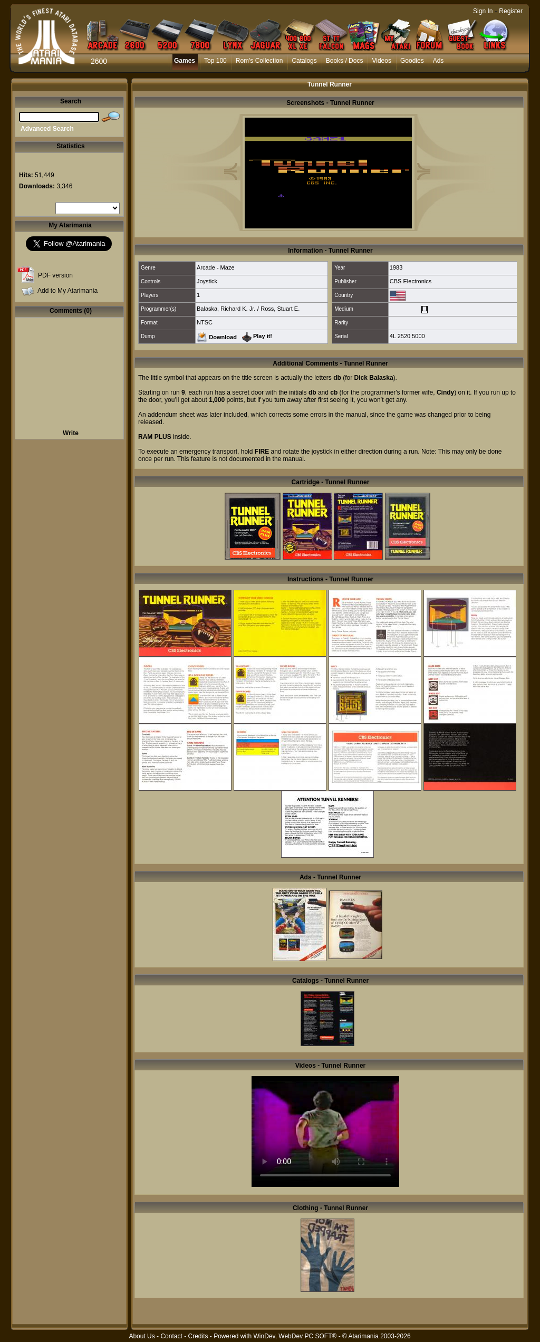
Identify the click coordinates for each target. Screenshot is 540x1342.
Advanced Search (47, 128)
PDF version (55, 275)
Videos (381, 60)
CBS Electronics (410, 281)
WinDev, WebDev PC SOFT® (295, 1336)
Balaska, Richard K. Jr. (226, 308)
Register (511, 11)
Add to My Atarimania (67, 290)
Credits (198, 1336)
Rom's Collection (259, 60)
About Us (142, 1336)
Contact (171, 1336)
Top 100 (215, 60)
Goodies (412, 60)
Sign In (483, 11)
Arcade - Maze (216, 267)
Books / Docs (344, 60)
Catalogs (304, 60)
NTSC (205, 322)
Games (184, 60)
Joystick (207, 281)
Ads (438, 60)
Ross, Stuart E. (280, 308)
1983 (396, 267)
